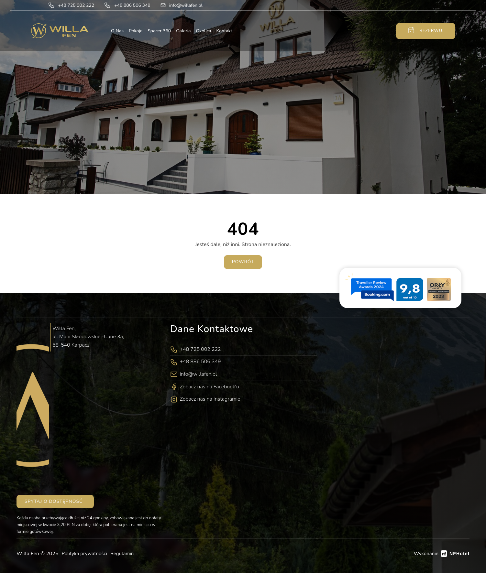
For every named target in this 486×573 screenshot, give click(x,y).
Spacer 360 (159, 31)
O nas (117, 31)
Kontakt (224, 31)
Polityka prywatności (84, 553)
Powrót (243, 262)
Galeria (183, 31)
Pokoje (135, 31)
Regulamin (122, 553)
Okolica (203, 31)
